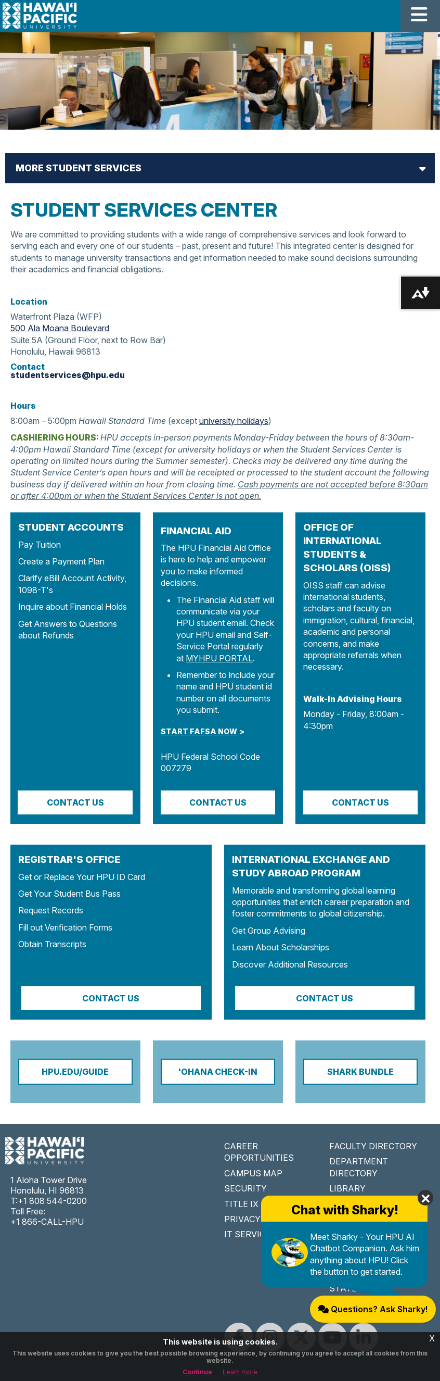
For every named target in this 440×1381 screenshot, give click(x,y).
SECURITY (245, 1188)
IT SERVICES (250, 1234)
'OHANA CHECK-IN (217, 1071)
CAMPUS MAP (253, 1173)
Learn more (240, 1372)
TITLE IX (241, 1204)
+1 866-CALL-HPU (47, 1221)
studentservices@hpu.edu (67, 375)
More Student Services (78, 167)
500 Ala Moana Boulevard (59, 328)
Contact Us (75, 802)
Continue (197, 1372)
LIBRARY (347, 1188)
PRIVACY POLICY (258, 1219)
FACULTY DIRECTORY (373, 1146)
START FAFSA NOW (199, 731)
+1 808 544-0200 (52, 1201)
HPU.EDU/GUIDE (75, 1071)
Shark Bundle (360, 1071)
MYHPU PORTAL (219, 658)
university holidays (233, 421)
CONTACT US (218, 802)
